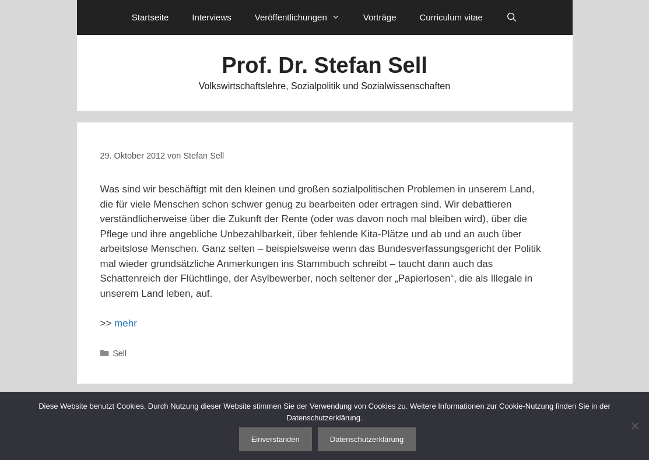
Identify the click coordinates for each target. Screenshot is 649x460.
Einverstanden (275, 439)
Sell (120, 353)
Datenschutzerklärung (367, 439)
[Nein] (634, 425)
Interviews (211, 17)
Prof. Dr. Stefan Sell (324, 65)
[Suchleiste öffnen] (511, 17)
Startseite (150, 17)
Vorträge (380, 17)
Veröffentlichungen (303, 17)
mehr (125, 323)
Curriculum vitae (450, 17)
